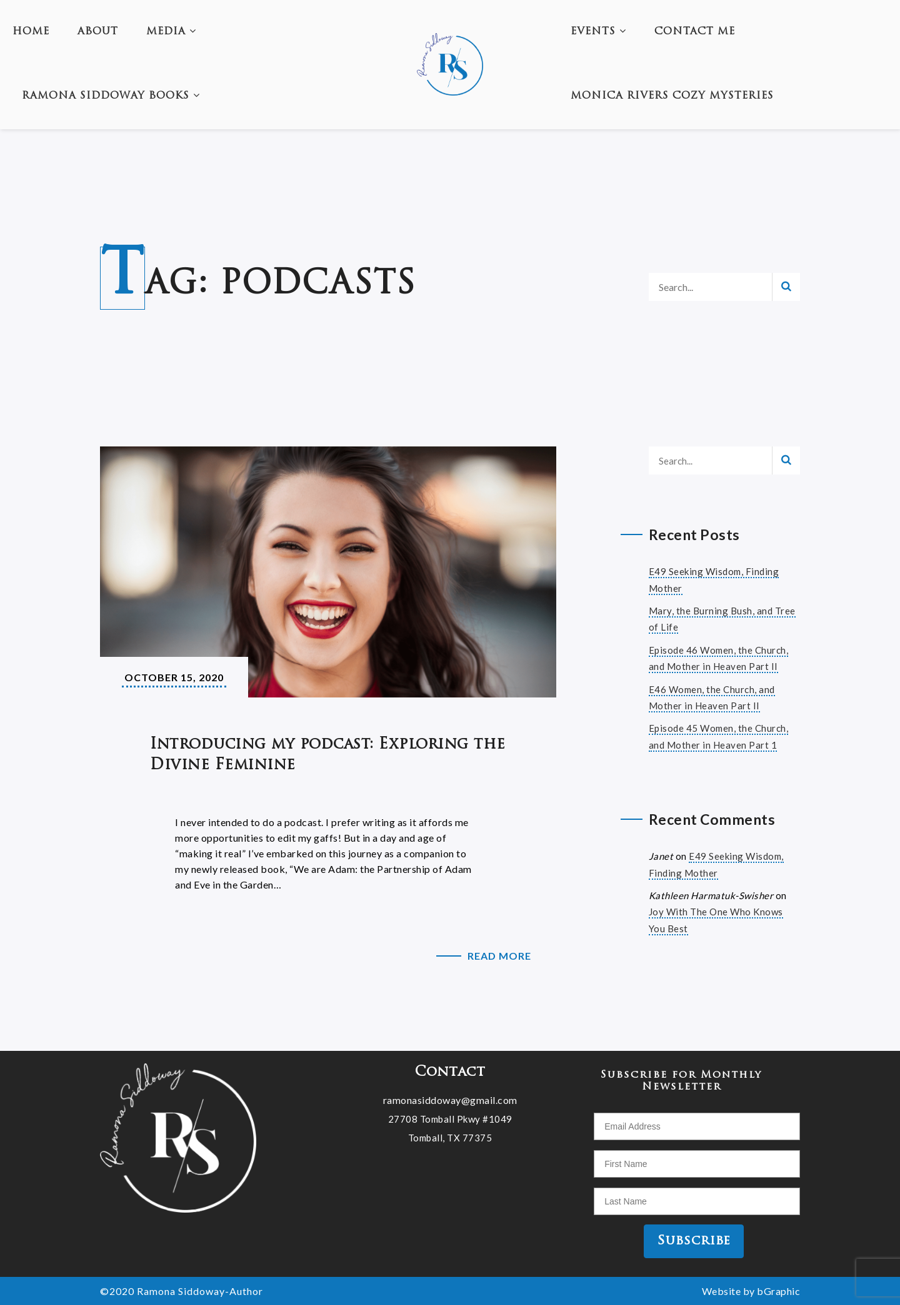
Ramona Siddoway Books (111, 96)
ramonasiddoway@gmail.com (450, 1099)
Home (30, 32)
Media (171, 32)
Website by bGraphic (751, 1291)
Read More (499, 956)
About (98, 32)
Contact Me (694, 32)
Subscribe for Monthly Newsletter (681, 1081)
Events (598, 32)
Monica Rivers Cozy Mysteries (672, 96)
